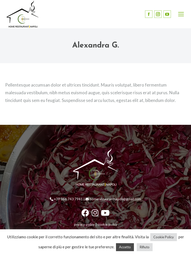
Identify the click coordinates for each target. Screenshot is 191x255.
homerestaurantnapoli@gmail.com (113, 199)
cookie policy (107, 224)
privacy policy (84, 224)
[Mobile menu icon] (181, 14)
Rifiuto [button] (145, 247)
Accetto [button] (125, 247)
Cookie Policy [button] (163, 237)
